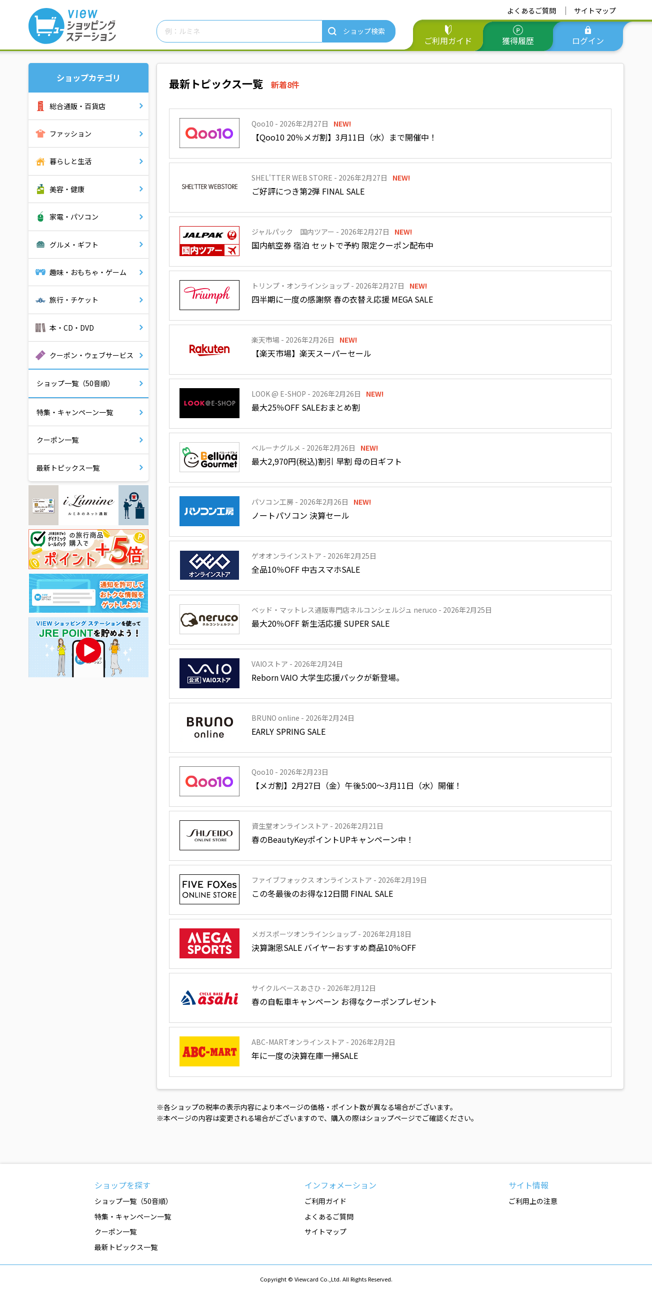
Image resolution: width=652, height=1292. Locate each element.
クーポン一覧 (57, 440)
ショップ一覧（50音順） (75, 383)
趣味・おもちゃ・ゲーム (88, 272)
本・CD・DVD (72, 328)
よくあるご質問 (531, 11)
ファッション (71, 134)
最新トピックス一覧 (68, 468)
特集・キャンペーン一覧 (74, 412)
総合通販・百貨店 (78, 106)
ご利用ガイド (448, 41)
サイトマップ (595, 11)
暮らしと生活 (71, 161)
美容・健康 (67, 189)
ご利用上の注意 (533, 1201)
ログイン (588, 41)
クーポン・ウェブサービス (92, 355)
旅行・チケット (74, 300)
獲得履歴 (518, 41)
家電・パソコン (74, 217)
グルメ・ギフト (74, 245)
